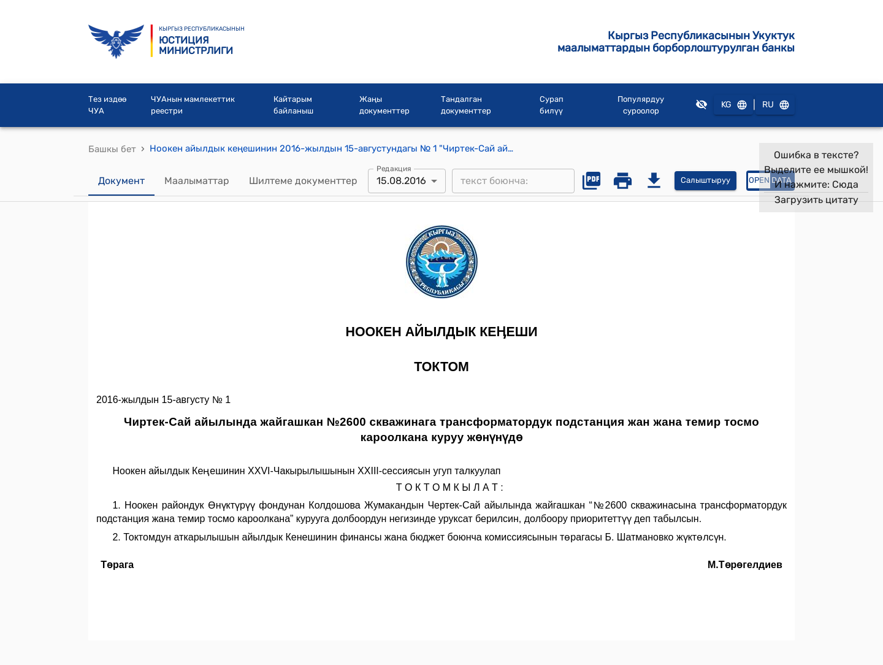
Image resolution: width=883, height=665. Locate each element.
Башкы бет (112, 149)
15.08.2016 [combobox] (401, 180)
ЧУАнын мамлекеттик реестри (193, 105)
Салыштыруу (705, 180)
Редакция (394, 168)
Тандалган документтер (466, 105)
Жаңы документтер (384, 105)
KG (733, 105)
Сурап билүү (552, 105)
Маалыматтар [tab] (197, 181)
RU (775, 105)
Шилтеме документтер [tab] (303, 181)
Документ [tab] (121, 181)
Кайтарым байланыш (293, 105)
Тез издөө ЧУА (107, 105)
